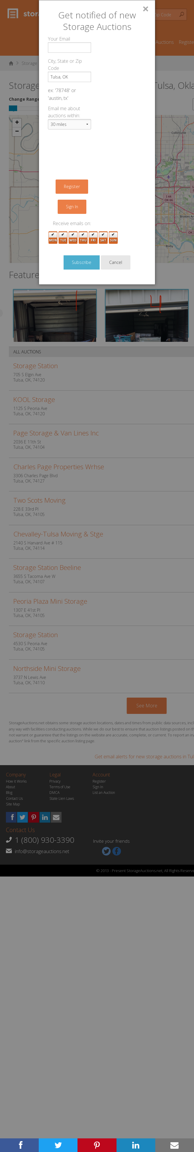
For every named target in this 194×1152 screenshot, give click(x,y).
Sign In (72, 206)
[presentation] (93, 145)
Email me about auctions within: (64, 112)
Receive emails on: (72, 223)
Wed (73, 237)
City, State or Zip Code (65, 64)
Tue (63, 237)
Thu (83, 237)
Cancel (115, 262)
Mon (53, 237)
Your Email (59, 39)
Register (72, 186)
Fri (93, 237)
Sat (103, 237)
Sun (113, 237)
